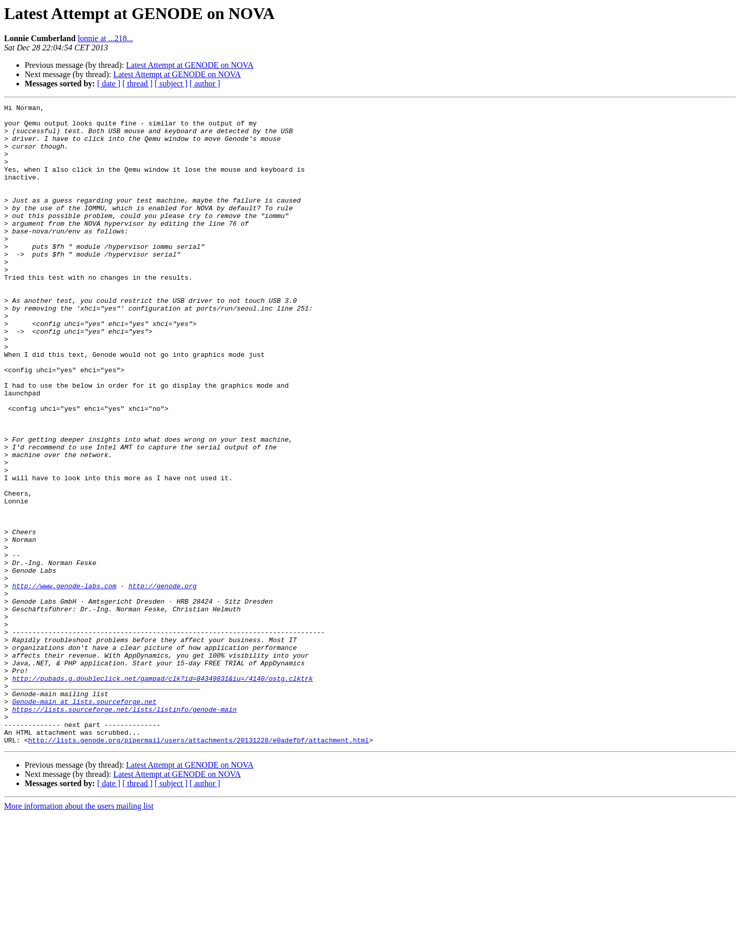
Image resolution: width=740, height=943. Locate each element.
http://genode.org (162, 682)
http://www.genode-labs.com (64, 682)
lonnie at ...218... (105, 38)
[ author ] (205, 83)
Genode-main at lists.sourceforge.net (84, 821)
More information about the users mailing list (79, 934)
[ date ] (108, 83)
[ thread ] (137, 83)
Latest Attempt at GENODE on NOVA (189, 65)
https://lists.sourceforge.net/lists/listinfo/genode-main (124, 831)
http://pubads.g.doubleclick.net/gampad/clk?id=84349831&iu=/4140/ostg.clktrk (162, 794)
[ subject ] (171, 83)
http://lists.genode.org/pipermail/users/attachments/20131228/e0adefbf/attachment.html (198, 868)
